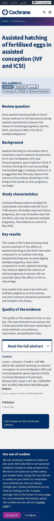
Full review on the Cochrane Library (21, 423)
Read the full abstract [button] (25, 346)
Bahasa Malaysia (39, 91)
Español (14, 2)
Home (5, 21)
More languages (41, 2)
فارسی (23, 2)
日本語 (21, 91)
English (5, 2)
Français (9, 91)
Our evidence (19, 21)
